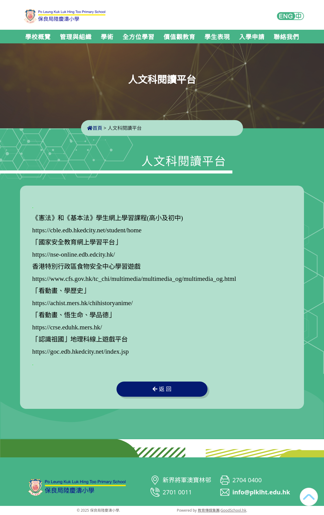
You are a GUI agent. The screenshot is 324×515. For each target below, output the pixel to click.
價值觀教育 (179, 37)
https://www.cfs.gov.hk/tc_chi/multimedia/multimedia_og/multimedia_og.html (134, 278)
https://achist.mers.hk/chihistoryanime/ (82, 303)
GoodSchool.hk (233, 510)
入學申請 (252, 37)
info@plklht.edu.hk (261, 492)
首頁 (94, 128)
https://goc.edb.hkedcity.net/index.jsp (80, 351)
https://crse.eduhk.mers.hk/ (67, 327)
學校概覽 (38, 37)
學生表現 (217, 37)
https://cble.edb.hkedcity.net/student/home (87, 230)
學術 (107, 37)
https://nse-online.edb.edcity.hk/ (73, 254)
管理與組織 (76, 37)
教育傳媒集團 (209, 510)
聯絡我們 (286, 37)
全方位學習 (138, 37)
